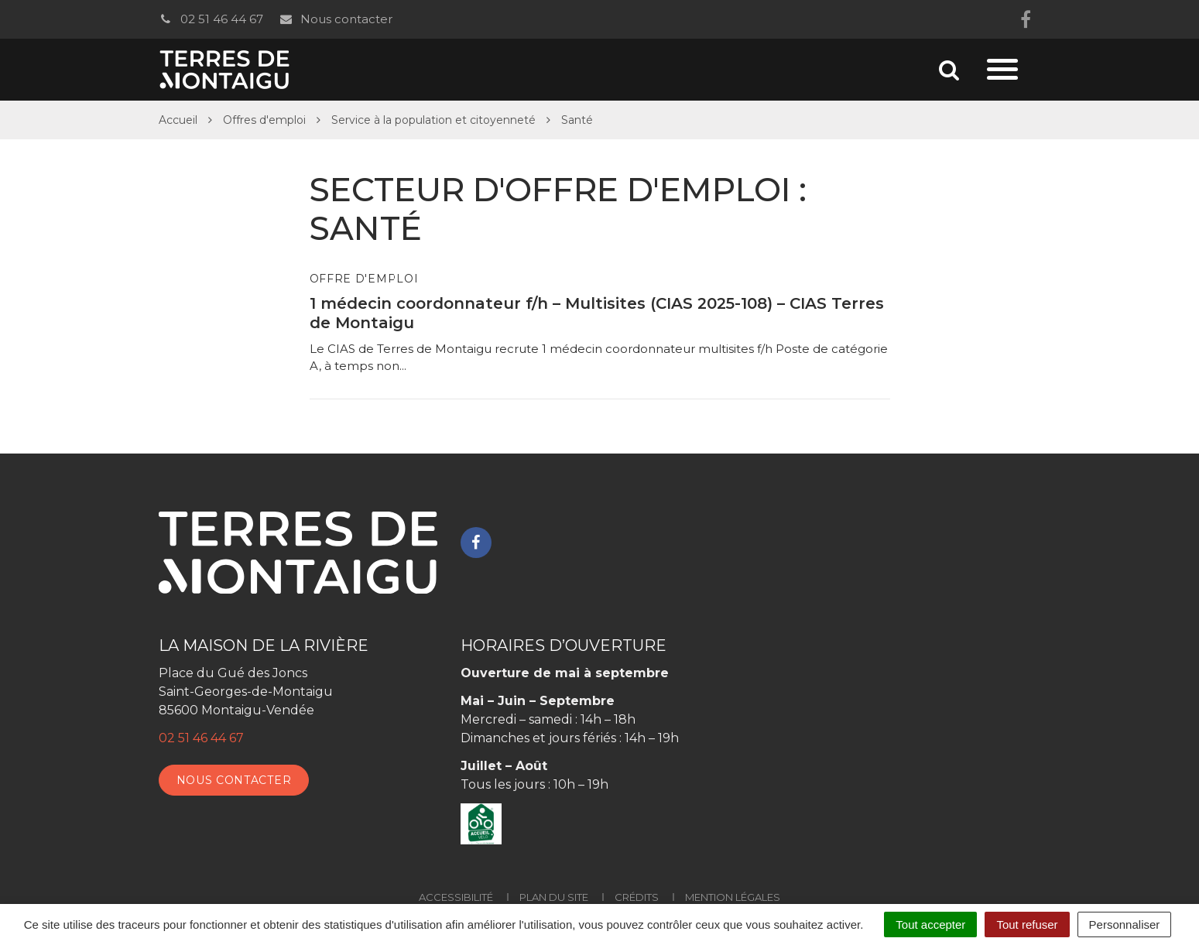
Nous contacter (335, 19)
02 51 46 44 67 (211, 19)
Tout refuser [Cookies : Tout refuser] (1026, 924)
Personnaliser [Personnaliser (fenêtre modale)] (1124, 924)
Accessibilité (456, 897)
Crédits (637, 897)
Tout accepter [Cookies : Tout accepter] (930, 924)
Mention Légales (732, 897)
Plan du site (553, 897)
